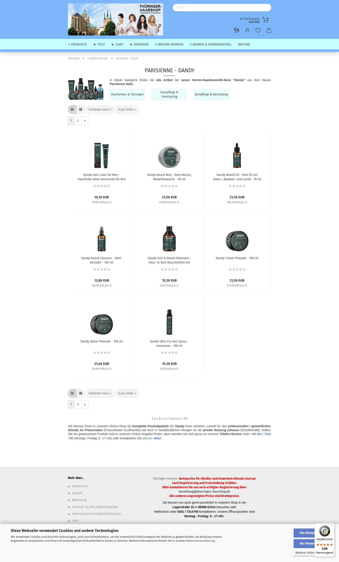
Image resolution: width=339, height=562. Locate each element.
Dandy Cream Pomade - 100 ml (237, 258)
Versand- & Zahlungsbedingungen (95, 507)
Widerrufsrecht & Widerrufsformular (97, 514)
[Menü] (332, 525)
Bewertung (79, 500)
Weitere (244, 44)
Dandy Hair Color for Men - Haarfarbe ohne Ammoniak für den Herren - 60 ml (102, 176)
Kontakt (77, 493)
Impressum (80, 486)
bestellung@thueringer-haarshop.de (204, 491)
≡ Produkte (77, 44)
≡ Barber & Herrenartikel (211, 44)
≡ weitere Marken (169, 44)
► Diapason (139, 44)
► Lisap (117, 44)
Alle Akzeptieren (311, 533)
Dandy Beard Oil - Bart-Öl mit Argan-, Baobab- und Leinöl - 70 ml (237, 176)
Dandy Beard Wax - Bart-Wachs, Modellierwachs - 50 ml (169, 176)
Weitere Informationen (311, 553)
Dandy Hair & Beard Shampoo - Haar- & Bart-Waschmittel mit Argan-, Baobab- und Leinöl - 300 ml (169, 260)
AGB (75, 521)
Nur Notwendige (311, 543)
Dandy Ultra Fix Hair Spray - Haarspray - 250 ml (169, 343)
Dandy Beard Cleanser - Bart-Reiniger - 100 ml (101, 260)
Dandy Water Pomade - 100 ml (102, 341)
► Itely (99, 44)
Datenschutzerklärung (200, 540)
